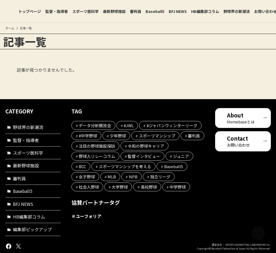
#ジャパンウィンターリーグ (172, 125)
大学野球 (120, 187)
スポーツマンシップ (157, 135)
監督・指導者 (26, 140)
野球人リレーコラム (97, 156)
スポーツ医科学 (28, 153)
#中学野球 (88, 135)
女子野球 (87, 176)
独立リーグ (160, 176)
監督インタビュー (144, 156)
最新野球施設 (26, 165)
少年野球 (118, 135)
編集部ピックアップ (32, 229)
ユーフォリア (88, 216)
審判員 (19, 178)
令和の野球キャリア (146, 146)
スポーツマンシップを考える (125, 166)
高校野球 (149, 187)
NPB (133, 176)
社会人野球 (89, 187)
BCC (82, 166)
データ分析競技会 (95, 125)
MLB (112, 176)
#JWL (129, 125)
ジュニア (181, 156)
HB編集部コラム (29, 216)
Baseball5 (22, 191)
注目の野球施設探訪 (97, 146)
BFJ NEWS (23, 204)
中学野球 (178, 187)
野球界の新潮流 (28, 127)
